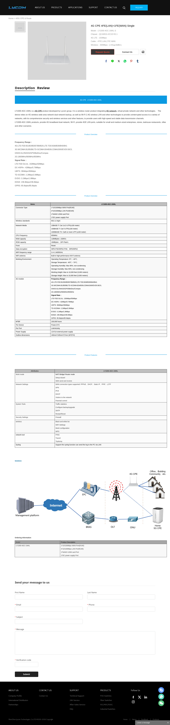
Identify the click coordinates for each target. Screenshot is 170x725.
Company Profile (15, 696)
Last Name (92, 592)
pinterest (131, 61)
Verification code (23, 660)
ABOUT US (40, 7)
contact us (43, 696)
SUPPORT (93, 7)
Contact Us (127, 52)
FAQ (71, 709)
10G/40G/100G (106, 705)
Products (156, 719)
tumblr (137, 61)
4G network (111, 111)
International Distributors (18, 700)
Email (18, 604)
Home (11, 18)
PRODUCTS (56, 7)
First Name (19, 592)
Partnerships (13, 705)
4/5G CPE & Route (23, 18)
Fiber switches (106, 700)
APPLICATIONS (75, 7)
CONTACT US (110, 7)
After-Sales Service (77, 705)
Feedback (144, 719)
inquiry (139, 8)
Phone (90, 604)
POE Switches (106, 696)
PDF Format (143, 52)
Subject (19, 617)
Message (19, 629)
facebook (106, 61)
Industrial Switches (107, 709)
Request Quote (103, 52)
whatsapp (125, 61)
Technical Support (77, 696)
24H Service (75, 700)
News (134, 719)
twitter (119, 61)
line (112, 61)
